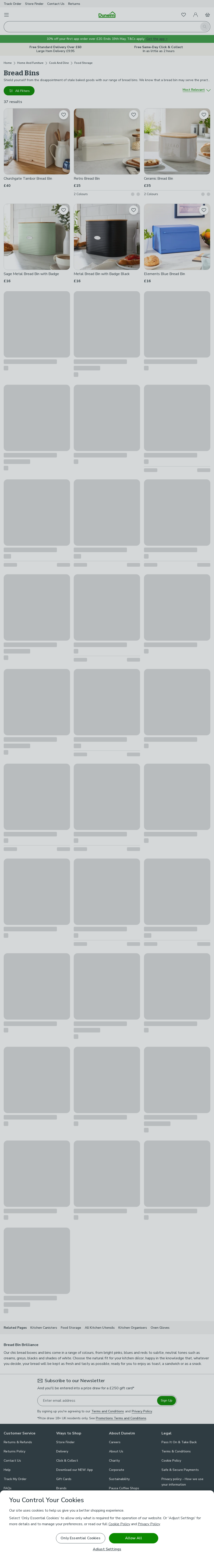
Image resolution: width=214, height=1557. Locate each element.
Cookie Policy (119, 1524)
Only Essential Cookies (80, 1538)
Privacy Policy (149, 1524)
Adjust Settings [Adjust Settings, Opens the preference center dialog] (107, 1549)
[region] (107, 1523)
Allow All (133, 1538)
